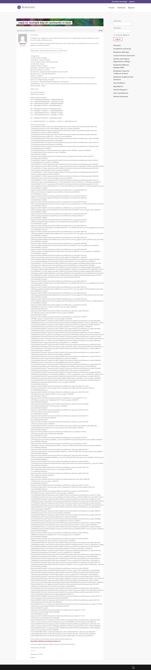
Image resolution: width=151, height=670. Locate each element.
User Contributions (120, 93)
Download (121, 8)
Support (132, 2)
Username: (117, 21)
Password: (117, 28)
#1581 (101, 31)
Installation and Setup (122, 49)
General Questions (120, 96)
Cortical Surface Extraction (124, 55)
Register (131, 8)
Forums (111, 8)
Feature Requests (120, 90)
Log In (117, 39)
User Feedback (119, 83)
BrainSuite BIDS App (121, 52)
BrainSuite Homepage (119, 2)
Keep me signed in (122, 35)
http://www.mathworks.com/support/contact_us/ (45, 641)
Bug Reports (118, 86)
